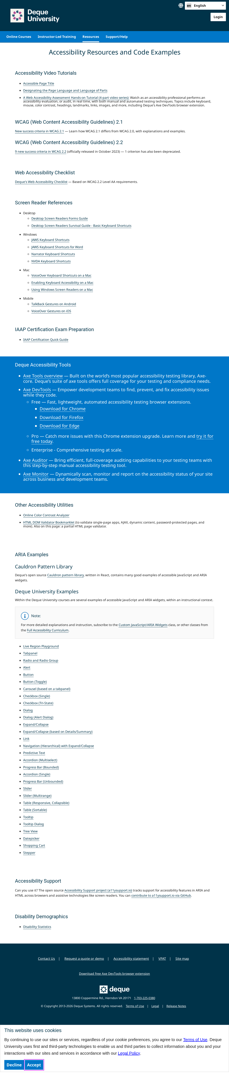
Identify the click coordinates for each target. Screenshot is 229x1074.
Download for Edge (59, 426)
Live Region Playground (41, 646)
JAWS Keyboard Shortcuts (50, 239)
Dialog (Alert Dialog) (38, 717)
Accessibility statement (131, 958)
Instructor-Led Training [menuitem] (57, 36)
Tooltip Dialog (33, 824)
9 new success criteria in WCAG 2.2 (40, 151)
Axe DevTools (37, 389)
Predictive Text (34, 753)
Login (218, 17)
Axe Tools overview (43, 376)
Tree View (30, 831)
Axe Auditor (35, 460)
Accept (34, 1065)
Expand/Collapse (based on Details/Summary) (58, 731)
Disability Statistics (37, 926)
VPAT (162, 958)
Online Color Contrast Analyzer (46, 515)
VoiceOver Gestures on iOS (51, 311)
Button (28, 674)
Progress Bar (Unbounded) (43, 781)
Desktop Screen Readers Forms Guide (59, 218)
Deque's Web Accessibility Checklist (41, 181)
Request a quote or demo (84, 958)
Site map (182, 958)
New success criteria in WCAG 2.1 (39, 131)
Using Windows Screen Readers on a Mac (62, 289)
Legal (155, 1006)
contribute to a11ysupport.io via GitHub (161, 895)
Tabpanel (30, 653)
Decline (14, 1065)
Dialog (28, 710)
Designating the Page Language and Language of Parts (65, 90)
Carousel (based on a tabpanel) (46, 689)
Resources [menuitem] (90, 36)
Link (26, 738)
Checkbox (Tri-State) (38, 703)
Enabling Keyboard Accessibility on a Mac (62, 282)
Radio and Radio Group (40, 660)
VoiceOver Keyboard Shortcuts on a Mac (61, 275)
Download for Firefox (61, 417)
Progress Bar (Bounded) (41, 767)
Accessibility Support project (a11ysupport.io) (98, 890)
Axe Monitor (36, 474)
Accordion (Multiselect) (40, 760)
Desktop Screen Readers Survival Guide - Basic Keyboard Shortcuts (81, 225)
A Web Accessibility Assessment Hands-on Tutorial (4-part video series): (76, 97)
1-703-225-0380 (144, 998)
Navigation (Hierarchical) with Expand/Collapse (58, 746)
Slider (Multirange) (37, 795)
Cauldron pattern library (65, 575)
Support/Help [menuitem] (117, 36)
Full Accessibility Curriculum (48, 630)
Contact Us (46, 958)
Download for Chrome (63, 409)
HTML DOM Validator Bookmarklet (48, 522)
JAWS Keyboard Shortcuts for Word (57, 247)
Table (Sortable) (35, 810)
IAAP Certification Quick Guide (45, 339)
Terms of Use (195, 1039)
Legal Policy (129, 1053)
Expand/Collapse (36, 724)
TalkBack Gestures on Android (53, 304)
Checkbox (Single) (36, 696)
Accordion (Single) (36, 774)
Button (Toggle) (35, 681)
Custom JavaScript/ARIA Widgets (143, 625)
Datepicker (31, 838)
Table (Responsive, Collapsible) (46, 803)
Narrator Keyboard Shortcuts (53, 254)
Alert (26, 667)
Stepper (29, 852)
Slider (27, 788)
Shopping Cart (34, 845)
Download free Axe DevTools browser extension (114, 973)
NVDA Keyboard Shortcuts (51, 261)
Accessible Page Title (38, 83)
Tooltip (28, 817)
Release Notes (176, 1006)
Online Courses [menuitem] (18, 36)
